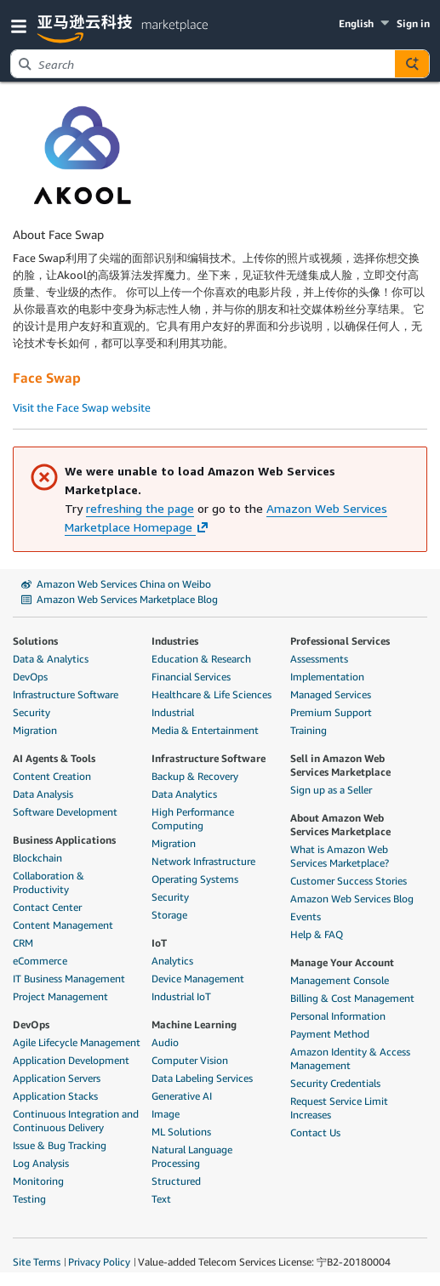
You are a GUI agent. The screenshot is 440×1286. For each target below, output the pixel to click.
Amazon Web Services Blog (352, 898)
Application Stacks (55, 1096)
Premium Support (331, 712)
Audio (165, 1042)
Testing (29, 1198)
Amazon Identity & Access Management (350, 1058)
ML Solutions (181, 1131)
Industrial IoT (181, 996)
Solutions (35, 640)
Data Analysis (43, 794)
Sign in (413, 23)
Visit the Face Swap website (82, 407)
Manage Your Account (342, 962)
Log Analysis (41, 1163)
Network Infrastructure (203, 861)
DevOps (30, 676)
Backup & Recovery (194, 776)
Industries (174, 640)
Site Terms (36, 1261)
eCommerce (40, 960)
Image (165, 1113)
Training (308, 730)
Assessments (319, 658)
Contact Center (47, 907)
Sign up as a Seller (331, 789)
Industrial (172, 712)
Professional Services (340, 640)
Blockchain (37, 857)
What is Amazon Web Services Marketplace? (339, 856)
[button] (22, 25)
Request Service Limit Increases (339, 1108)
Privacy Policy (99, 1261)
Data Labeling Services (202, 1078)
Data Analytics (184, 794)
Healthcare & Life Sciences (211, 694)
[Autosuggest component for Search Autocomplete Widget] (412, 63)
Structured (176, 1181)
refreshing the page (140, 508)
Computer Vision (189, 1060)
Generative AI (181, 1096)
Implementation (327, 676)
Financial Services (191, 676)
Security (31, 712)
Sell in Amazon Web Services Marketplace (340, 765)
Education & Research (201, 658)
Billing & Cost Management (352, 998)
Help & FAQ (316, 934)
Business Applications (64, 840)
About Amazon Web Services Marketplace (340, 824)
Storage (169, 914)
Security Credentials (335, 1083)
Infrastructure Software (65, 694)
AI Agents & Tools (54, 758)
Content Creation (52, 776)
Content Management (63, 925)
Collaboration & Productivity (48, 882)
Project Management (60, 996)
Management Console (339, 980)
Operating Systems (194, 879)
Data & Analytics (51, 658)
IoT (159, 942)
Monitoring (38, 1181)
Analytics (172, 960)
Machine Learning (194, 1024)
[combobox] (203, 63)
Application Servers (56, 1078)
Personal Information (338, 1016)
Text (161, 1198)
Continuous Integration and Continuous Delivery (76, 1120)
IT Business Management (69, 978)
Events (305, 916)
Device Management (197, 978)
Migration (35, 730)
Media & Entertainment (205, 730)
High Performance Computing (192, 818)
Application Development (71, 1060)
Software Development (65, 811)
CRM (23, 942)
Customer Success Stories (348, 880)
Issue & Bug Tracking (59, 1145)
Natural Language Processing (191, 1156)
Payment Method (329, 1033)
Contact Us (315, 1132)
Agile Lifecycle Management (76, 1042)
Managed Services (330, 694)
